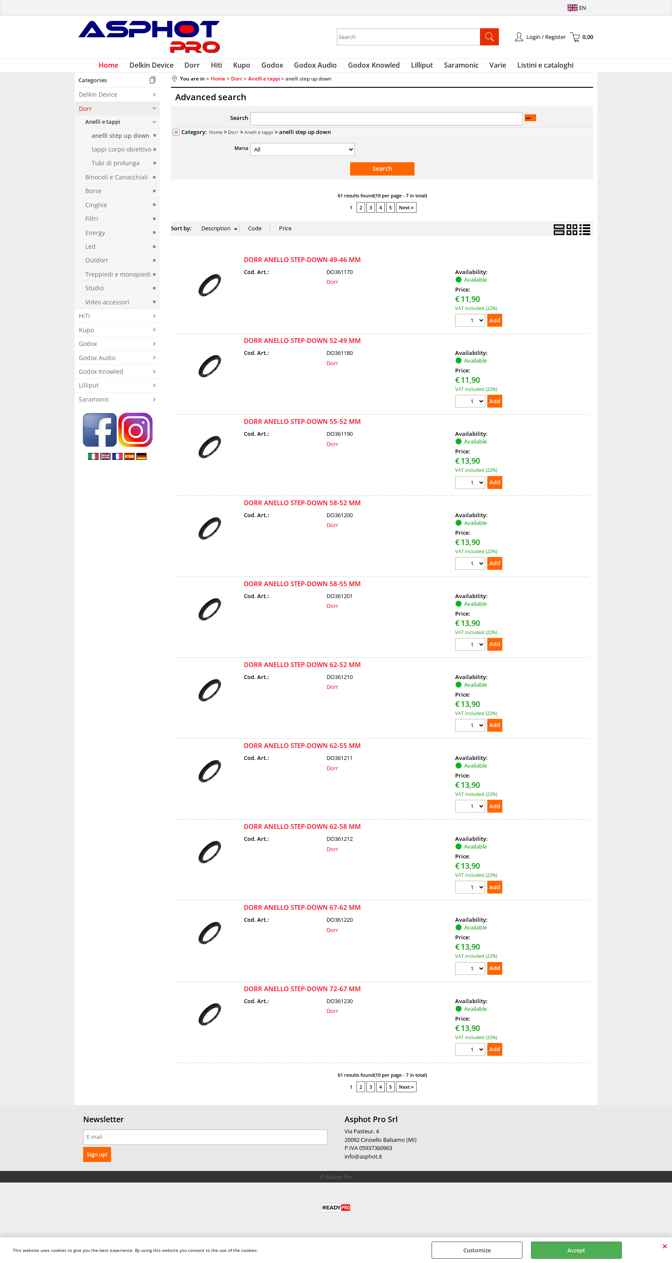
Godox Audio (314, 67)
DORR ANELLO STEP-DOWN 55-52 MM (302, 425)
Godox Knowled (370, 67)
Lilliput (416, 67)
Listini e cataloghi (532, 67)
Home (122, 67)
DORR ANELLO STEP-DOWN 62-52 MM (302, 668)
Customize (477, 1250)
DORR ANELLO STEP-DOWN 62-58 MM (302, 830)
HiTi (84, 321)
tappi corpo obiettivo (121, 154)
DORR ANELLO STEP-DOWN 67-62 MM (302, 912)
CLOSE (665, 1246)
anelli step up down (121, 140)
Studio (94, 293)
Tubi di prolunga (116, 168)
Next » (406, 212)
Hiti (222, 67)
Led (90, 251)
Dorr (201, 67)
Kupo (245, 67)
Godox (274, 67)
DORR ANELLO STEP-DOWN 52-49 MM (302, 344)
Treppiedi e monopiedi (118, 279)
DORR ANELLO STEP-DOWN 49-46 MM (302, 263)
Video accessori (107, 307)
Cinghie (96, 210)
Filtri (91, 224)
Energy (95, 237)
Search (239, 123)
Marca (241, 153)
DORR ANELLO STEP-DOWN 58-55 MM (302, 588)
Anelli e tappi (102, 127)
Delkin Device (163, 67)
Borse (93, 196)
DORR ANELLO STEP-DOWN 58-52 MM (302, 507)
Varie (487, 67)
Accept (576, 1250)
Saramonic (452, 67)
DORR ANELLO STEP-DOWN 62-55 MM (302, 749)
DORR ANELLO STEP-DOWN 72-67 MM (302, 993)
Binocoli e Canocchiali (116, 182)
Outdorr (96, 265)
